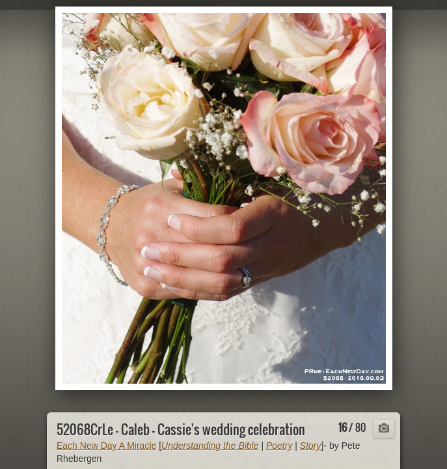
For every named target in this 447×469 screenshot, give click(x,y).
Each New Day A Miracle (106, 445)
